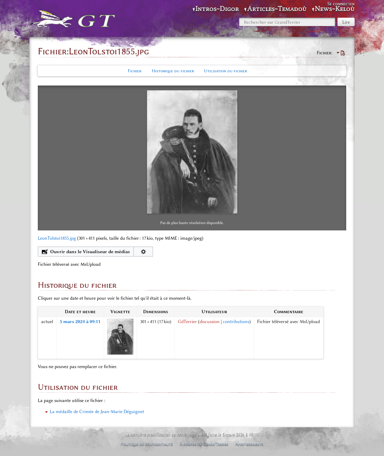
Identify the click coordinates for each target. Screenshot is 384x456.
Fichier (134, 71)
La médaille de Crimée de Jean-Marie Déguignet (97, 411)
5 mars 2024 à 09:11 (80, 321)
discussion (210, 321)
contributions (236, 321)
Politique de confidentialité (147, 444)
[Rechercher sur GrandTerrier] (287, 22)
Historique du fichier (173, 71)
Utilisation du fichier (225, 71)
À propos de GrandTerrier (204, 444)
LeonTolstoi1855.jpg (57, 238)
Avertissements (249, 444)
